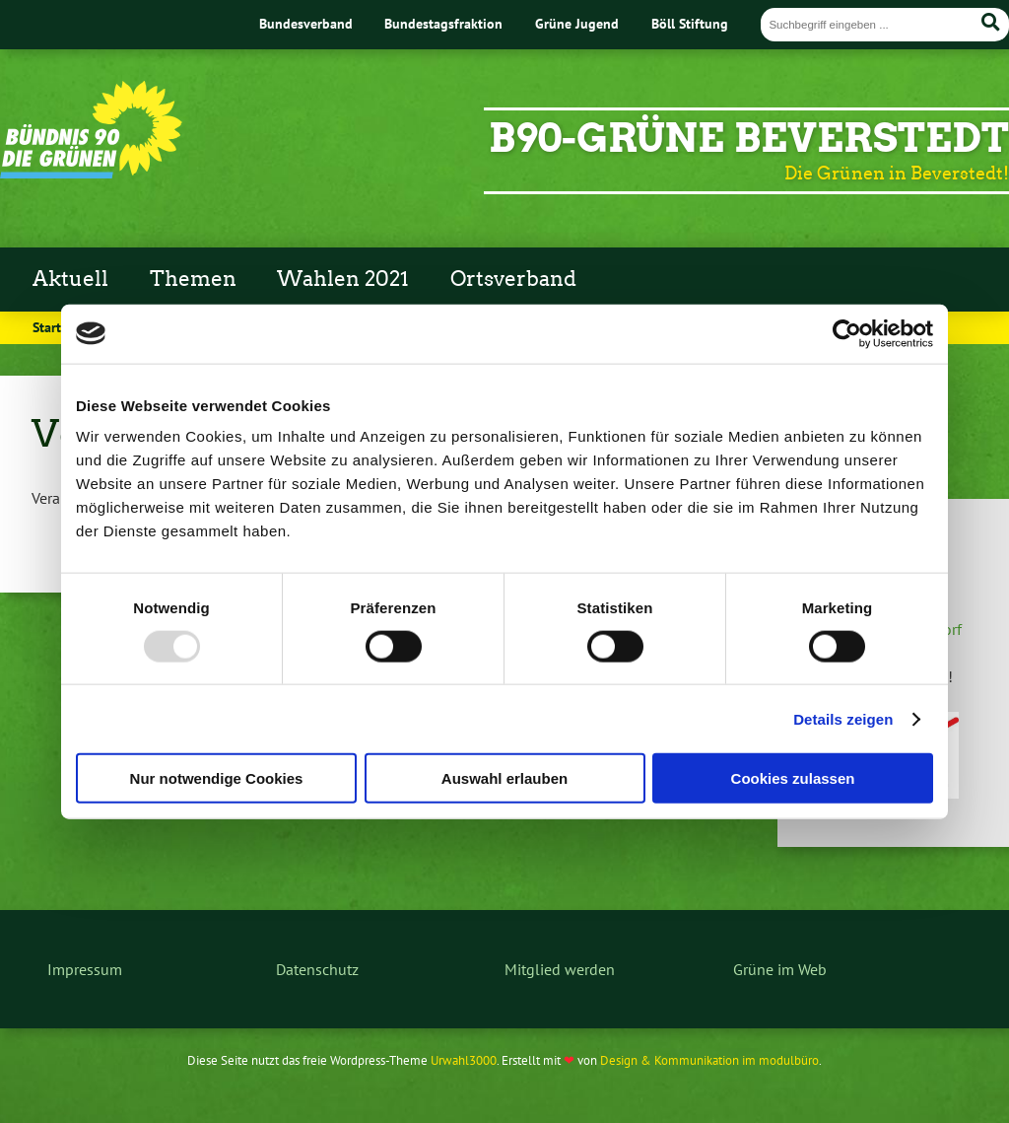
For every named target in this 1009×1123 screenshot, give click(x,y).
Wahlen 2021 (343, 279)
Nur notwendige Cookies (216, 778)
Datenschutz (317, 969)
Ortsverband (513, 279)
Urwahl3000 (464, 1060)
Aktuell (70, 279)
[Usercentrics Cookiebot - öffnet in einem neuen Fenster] (847, 333)
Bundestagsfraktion (443, 23)
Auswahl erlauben (504, 778)
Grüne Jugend (577, 23)
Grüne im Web (780, 969)
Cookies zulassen (793, 778)
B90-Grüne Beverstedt (749, 138)
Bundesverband (306, 23)
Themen (193, 279)
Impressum (84, 969)
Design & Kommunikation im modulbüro (709, 1060)
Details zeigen (843, 718)
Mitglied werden (559, 969)
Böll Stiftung (689, 23)
